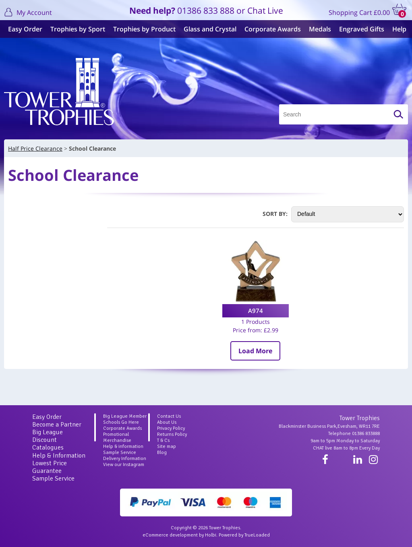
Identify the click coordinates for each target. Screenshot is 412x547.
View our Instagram (123, 465)
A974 (255, 311)
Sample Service (53, 478)
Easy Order (25, 29)
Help (399, 29)
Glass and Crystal (210, 29)
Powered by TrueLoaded (244, 535)
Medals (320, 29)
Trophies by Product (144, 29)
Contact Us (169, 416)
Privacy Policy (171, 428)
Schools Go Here (121, 422)
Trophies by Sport (77, 29)
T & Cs (163, 440)
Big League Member (125, 416)
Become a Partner (56, 425)
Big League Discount (47, 436)
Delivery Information (124, 459)
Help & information (123, 446)
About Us (166, 422)
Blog (162, 453)
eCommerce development (170, 535)
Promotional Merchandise (117, 437)
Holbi (210, 535)
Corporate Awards (272, 29)
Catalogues (48, 447)
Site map (166, 446)
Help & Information (58, 456)
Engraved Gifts (361, 29)
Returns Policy (172, 434)
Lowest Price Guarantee (49, 467)
